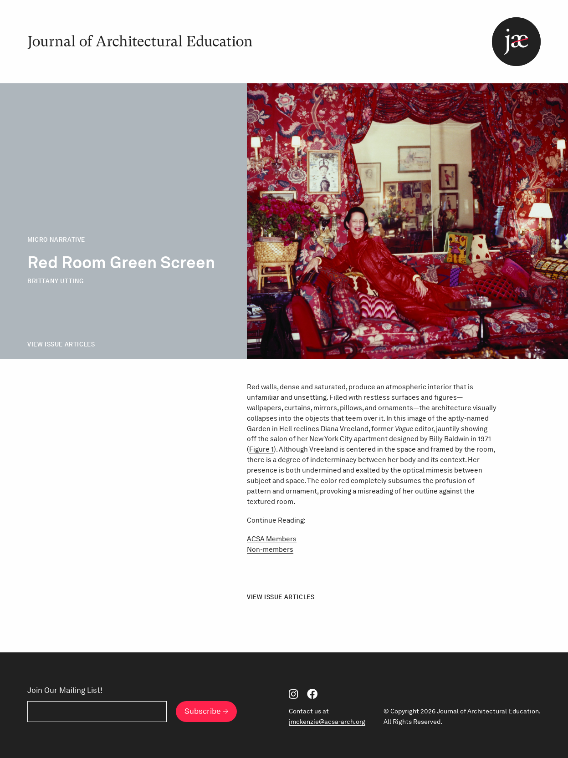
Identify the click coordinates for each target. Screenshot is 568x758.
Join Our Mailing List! (64, 690)
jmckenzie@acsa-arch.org (327, 721)
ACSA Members (272, 538)
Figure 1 (261, 449)
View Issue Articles (61, 344)
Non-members (270, 549)
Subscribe (202, 711)
